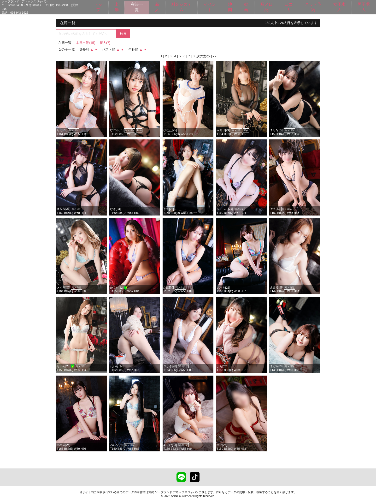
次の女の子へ (206, 56)
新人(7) (105, 43)
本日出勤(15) (85, 43)
